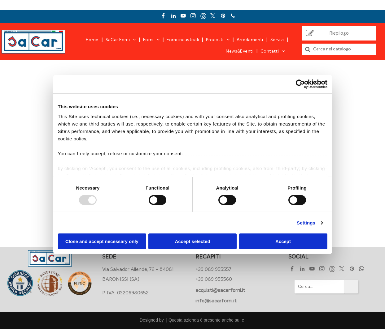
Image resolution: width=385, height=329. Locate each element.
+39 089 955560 (213, 279)
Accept (283, 241)
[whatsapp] (361, 269)
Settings (306, 222)
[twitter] (213, 16)
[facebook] (163, 16)
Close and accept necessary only (101, 241)
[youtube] (183, 16)
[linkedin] (173, 16)
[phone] (233, 16)
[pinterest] (223, 16)
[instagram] (193, 16)
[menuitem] (93, 40)
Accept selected (192, 241)
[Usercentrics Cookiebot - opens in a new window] (300, 84)
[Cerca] (339, 49)
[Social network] (203, 16)
